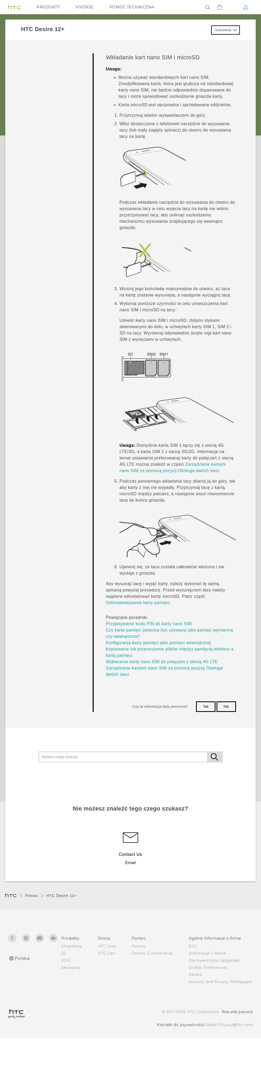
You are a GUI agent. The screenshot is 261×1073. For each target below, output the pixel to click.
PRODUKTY (48, 7)
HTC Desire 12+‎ (61, 895)
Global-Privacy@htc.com (229, 1024)
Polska (22, 958)
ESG (193, 946)
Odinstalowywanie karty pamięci (138, 602)
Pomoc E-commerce (152, 953)
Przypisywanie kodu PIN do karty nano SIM (149, 624)
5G (63, 953)
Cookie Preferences (208, 967)
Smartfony (71, 946)
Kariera (195, 974)
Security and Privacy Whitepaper (221, 981)
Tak (206, 706)
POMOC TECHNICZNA (131, 7)
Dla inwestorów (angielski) (214, 960)
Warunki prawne (237, 1011)
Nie (226, 706)
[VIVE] (245, 7)
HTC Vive (107, 946)
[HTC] (14, 7)
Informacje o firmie (207, 953)
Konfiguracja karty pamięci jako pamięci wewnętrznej (158, 642)
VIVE (66, 960)
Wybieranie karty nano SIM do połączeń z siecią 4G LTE (162, 661)
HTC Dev (107, 953)
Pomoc (31, 895)
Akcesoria (70, 967)
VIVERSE (85, 7)
